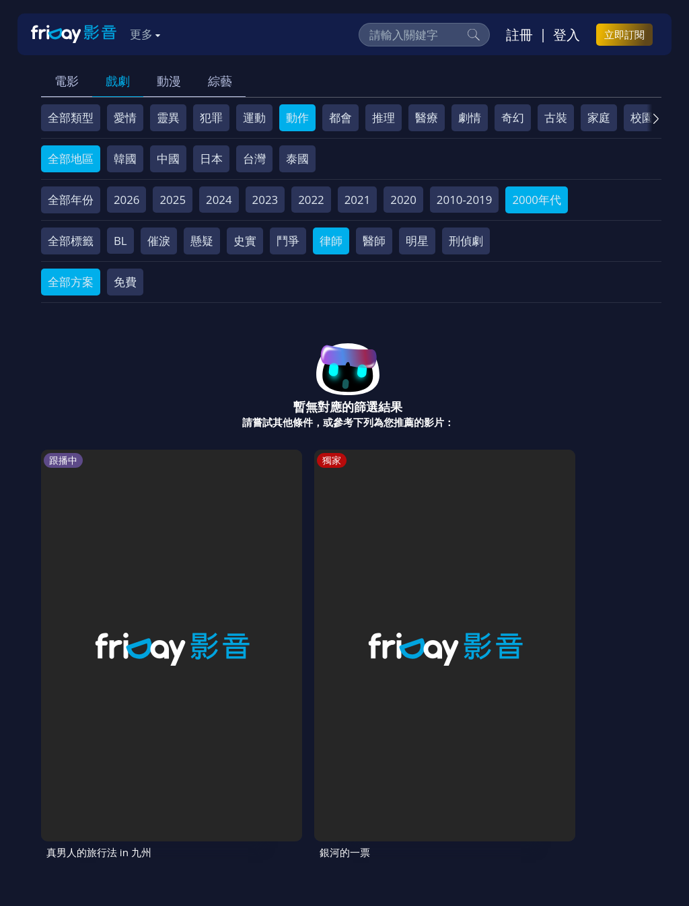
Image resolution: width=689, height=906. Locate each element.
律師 (331, 240)
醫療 (426, 117)
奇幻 (512, 117)
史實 (244, 240)
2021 (357, 199)
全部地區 (71, 158)
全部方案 (71, 281)
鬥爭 (288, 240)
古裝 (555, 117)
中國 (168, 158)
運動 (254, 117)
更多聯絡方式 (565, 860)
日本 (211, 158)
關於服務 (71, 783)
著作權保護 (455, 783)
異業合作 (520, 783)
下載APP (129, 808)
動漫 (169, 81)
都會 (340, 117)
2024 (219, 199)
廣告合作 (71, 808)
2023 (265, 199)
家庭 (598, 117)
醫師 (374, 240)
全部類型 (71, 117)
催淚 (158, 240)
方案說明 (190, 783)
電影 (67, 81)
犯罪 (211, 117)
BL (120, 240)
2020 (403, 199)
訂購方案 (188, 808)
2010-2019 (465, 199)
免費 (125, 281)
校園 (641, 117)
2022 (311, 199)
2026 (127, 199)
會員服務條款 (319, 783)
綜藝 (220, 81)
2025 (172, 199)
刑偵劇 (466, 240)
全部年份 (71, 199)
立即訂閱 (624, 34)
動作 (297, 117)
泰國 (297, 158)
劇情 (469, 117)
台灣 (254, 158)
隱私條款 (390, 783)
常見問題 (249, 783)
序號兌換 (130, 783)
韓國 (125, 158)
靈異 (168, 117)
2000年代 (536, 199)
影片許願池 (585, 783)
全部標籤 (71, 240)
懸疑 (201, 240)
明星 (417, 240)
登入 (566, 34)
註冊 (519, 34)
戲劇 (118, 81)
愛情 (125, 117)
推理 (383, 117)
